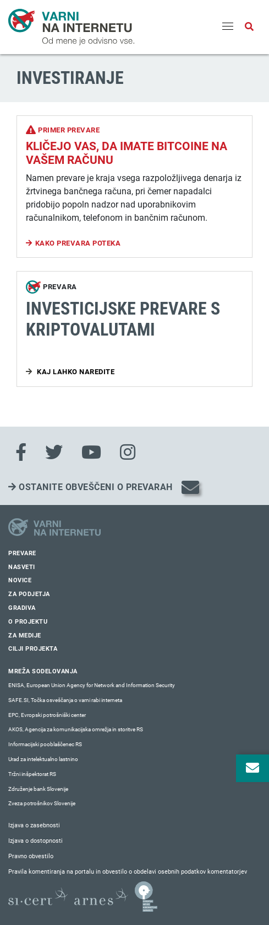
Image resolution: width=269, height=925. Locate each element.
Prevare (22, 553)
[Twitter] (54, 452)
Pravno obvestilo (30, 856)
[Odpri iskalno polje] (249, 27)
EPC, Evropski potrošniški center (47, 715)
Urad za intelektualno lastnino (43, 759)
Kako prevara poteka (78, 243)
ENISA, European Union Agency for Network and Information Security (91, 685)
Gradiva (22, 608)
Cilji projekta (32, 648)
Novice (19, 580)
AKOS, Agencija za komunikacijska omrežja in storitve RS (75, 729)
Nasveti (21, 567)
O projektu (27, 621)
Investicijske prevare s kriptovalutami (123, 319)
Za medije (24, 635)
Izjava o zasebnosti (34, 825)
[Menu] (227, 27)
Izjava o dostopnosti (35, 840)
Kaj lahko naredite (75, 372)
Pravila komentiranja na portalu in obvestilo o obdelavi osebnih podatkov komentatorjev (127, 871)
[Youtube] (91, 452)
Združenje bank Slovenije (38, 789)
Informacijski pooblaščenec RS (45, 744)
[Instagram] (127, 452)
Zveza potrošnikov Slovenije (41, 803)
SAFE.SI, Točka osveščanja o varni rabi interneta (65, 700)
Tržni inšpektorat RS (32, 774)
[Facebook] (21, 452)
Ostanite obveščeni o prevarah (90, 487)
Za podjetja (29, 594)
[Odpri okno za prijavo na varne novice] (252, 768)
